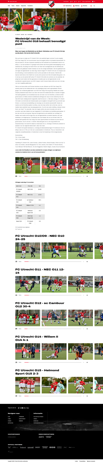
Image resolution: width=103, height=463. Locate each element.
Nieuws (22, 34)
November (30, 34)
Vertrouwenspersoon (38, 423)
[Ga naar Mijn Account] (91, 5)
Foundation (21, 416)
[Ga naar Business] (84, 5)
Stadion (9, 420)
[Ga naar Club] (9, 5)
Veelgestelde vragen (38, 416)
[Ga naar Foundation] (30, 5)
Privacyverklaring (82, 461)
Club (9, 416)
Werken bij (36, 420)
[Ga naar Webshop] (76, 5)
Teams (9, 418)
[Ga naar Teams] (12, 5)
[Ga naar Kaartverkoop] (67, 5)
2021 (26, 34)
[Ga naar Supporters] (23, 5)
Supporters (10, 423)
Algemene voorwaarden (91, 461)
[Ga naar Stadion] (17, 5)
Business (21, 420)
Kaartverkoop (22, 418)
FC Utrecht (17, 34)
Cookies (76, 461)
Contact (35, 418)
